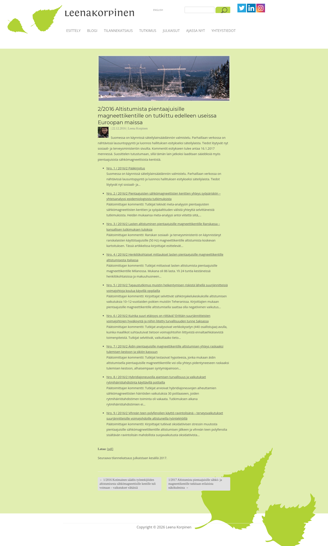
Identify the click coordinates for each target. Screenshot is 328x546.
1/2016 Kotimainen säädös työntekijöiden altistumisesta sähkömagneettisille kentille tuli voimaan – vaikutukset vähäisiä (127, 483)
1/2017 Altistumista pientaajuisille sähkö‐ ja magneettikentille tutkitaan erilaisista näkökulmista (195, 483)
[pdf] (110, 449)
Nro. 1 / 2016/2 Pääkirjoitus (125, 168)
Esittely (73, 30)
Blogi (92, 30)
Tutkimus (147, 30)
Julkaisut (171, 30)
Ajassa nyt (195, 30)
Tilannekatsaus (118, 30)
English (158, 10)
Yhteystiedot (223, 30)
